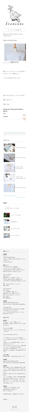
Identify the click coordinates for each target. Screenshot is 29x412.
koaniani (11, 34)
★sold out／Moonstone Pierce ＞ (21, 197)
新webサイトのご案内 (14, 208)
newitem (20, 34)
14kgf (4, 34)
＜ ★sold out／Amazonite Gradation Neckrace (10, 195)
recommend (5, 36)
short (10, 36)
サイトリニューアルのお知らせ (14, 30)
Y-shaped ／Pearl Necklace (21, 187)
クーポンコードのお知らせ (15, 215)
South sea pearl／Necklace (21, 147)
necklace (16, 34)
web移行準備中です (14, 221)
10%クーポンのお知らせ (15, 235)
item (7, 34)
